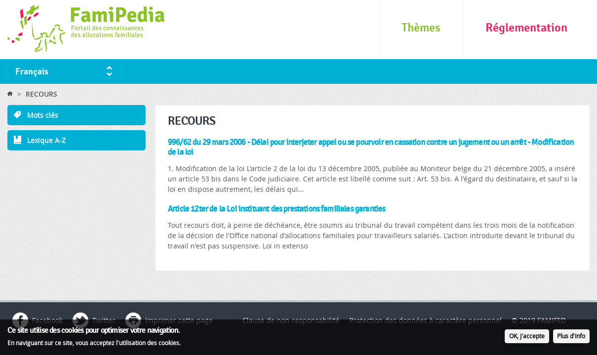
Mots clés (42, 115)
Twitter (103, 320)
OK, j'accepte (527, 338)
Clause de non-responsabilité (290, 320)
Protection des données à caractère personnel (425, 320)
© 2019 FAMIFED (539, 320)
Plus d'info (571, 338)
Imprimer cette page (179, 320)
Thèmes (421, 28)
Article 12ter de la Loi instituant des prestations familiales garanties (276, 209)
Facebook (47, 320)
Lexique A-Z (46, 140)
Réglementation (526, 28)
